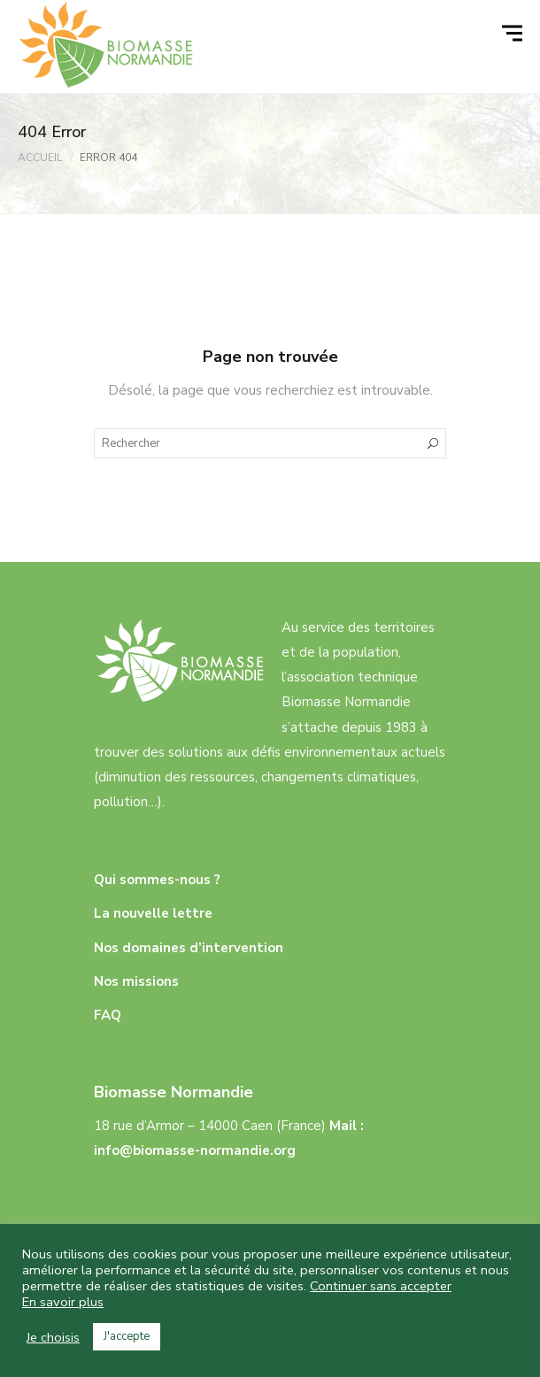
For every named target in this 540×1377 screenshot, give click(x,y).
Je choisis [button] (53, 1337)
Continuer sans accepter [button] (380, 1286)
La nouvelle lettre (153, 913)
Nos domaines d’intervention (188, 948)
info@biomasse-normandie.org (195, 1150)
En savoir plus (63, 1302)
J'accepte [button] (127, 1336)
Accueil (40, 157)
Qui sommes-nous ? (157, 880)
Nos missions (136, 981)
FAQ (107, 1015)
